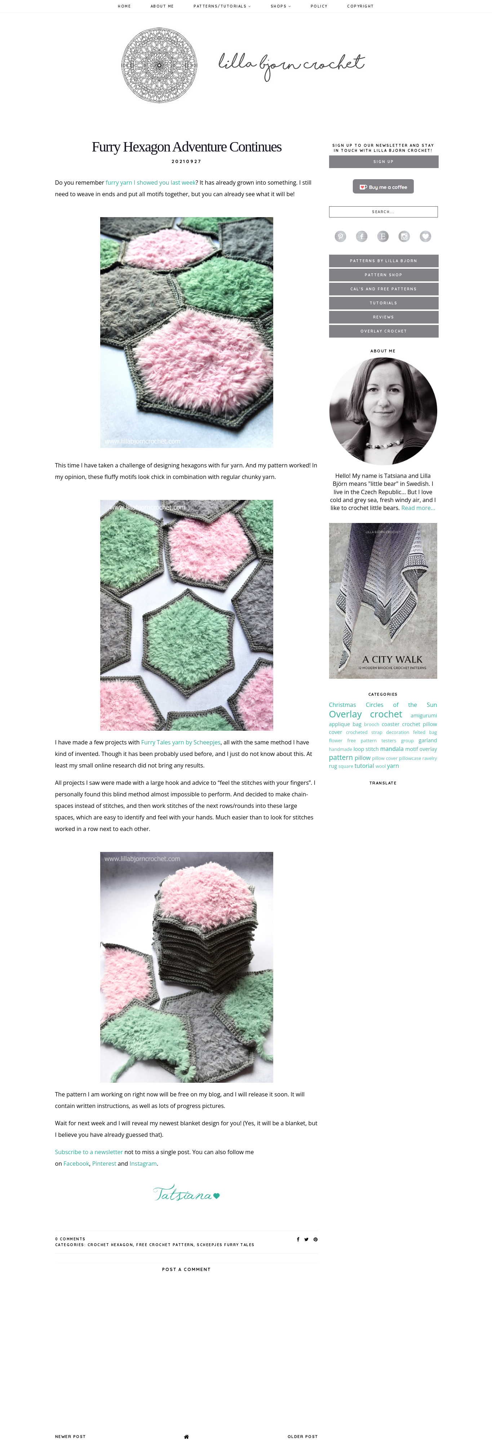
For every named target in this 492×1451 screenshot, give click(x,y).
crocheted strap (364, 732)
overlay (428, 749)
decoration (397, 732)
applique (339, 724)
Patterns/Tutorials (222, 6)
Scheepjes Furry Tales (226, 1245)
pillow (363, 758)
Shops (281, 6)
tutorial (364, 766)
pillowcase (410, 758)
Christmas (342, 705)
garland (428, 740)
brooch (371, 724)
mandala (392, 749)
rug (333, 765)
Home (124, 6)
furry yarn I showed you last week (151, 182)
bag (357, 724)
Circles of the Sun (401, 705)
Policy (319, 6)
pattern (341, 757)
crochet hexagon (110, 1245)
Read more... (418, 508)
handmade (341, 749)
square (345, 766)
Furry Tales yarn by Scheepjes (181, 742)
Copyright (360, 6)
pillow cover (385, 758)
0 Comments (70, 1239)
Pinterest (104, 1164)
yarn (393, 766)
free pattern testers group (380, 740)
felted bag (425, 732)
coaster (391, 724)
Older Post (303, 1436)
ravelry (429, 758)
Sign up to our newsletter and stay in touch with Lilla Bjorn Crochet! (383, 148)
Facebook (76, 1164)
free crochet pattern (165, 1245)
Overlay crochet (366, 714)
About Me (162, 6)
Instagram (142, 1164)
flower (336, 740)
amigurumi (424, 715)
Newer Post (70, 1436)
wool (381, 766)
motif (411, 749)
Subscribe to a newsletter (89, 1152)
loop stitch (366, 749)
